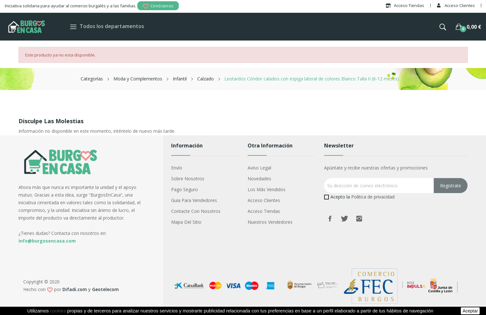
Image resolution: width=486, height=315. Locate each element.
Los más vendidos (267, 189)
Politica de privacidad (373, 197)
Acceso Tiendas (264, 211)
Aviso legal (259, 168)
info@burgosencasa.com (47, 241)
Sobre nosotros (187, 179)
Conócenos (158, 6)
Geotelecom (105, 289)
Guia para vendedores (194, 200)
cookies (58, 310)
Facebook (330, 218)
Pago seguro (184, 189)
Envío (176, 168)
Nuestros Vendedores (270, 222)
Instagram (359, 218)
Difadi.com (74, 289)
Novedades (259, 179)
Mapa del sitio (186, 222)
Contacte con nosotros (196, 211)
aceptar (470, 310)
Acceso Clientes (264, 200)
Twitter (344, 218)
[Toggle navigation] (73, 26)
